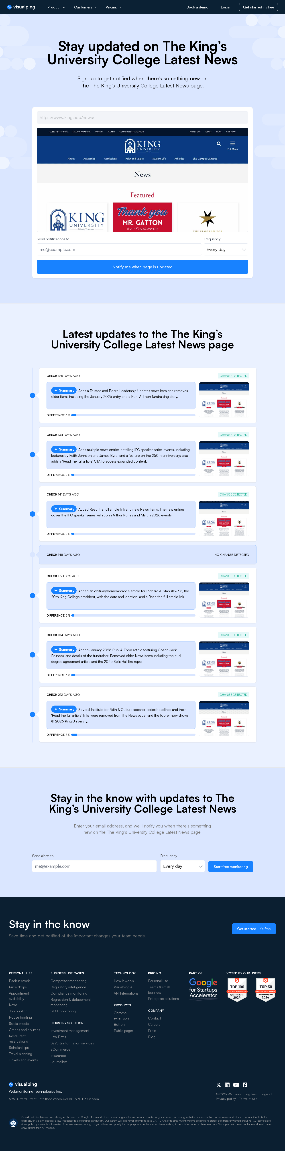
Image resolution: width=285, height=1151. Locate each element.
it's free (258, 7)
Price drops (18, 987)
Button (119, 1024)
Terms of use (248, 1098)
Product (56, 7)
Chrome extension (121, 1015)
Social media (19, 1023)
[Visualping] (21, 7)
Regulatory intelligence (68, 987)
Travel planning (20, 1054)
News (13, 1005)
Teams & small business (159, 990)
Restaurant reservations (18, 1039)
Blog (151, 1037)
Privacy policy (226, 1098)
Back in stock (19, 981)
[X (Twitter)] (218, 1085)
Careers (154, 1024)
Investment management (70, 1030)
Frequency (212, 239)
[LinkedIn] (227, 1085)
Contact (154, 1018)
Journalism (59, 1062)
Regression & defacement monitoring (71, 1002)
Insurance (58, 1055)
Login (225, 7)
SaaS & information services (72, 1043)
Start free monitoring (231, 866)
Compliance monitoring (69, 993)
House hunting (20, 1017)
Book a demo (197, 7)
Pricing (114, 7)
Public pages (124, 1030)
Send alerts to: (43, 856)
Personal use (158, 981)
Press (152, 1030)
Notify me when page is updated (142, 266)
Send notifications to (53, 239)
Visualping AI (123, 987)
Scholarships (19, 1047)
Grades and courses (24, 1030)
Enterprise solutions (163, 998)
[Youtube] (236, 1085)
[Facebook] (245, 1085)
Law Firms (58, 1037)
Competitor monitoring (68, 981)
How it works (124, 981)
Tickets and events (23, 1060)
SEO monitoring (63, 1011)
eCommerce (60, 1049)
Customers (85, 7)
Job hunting (18, 1011)
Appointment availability (19, 996)
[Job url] (142, 117)
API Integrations (126, 993)
